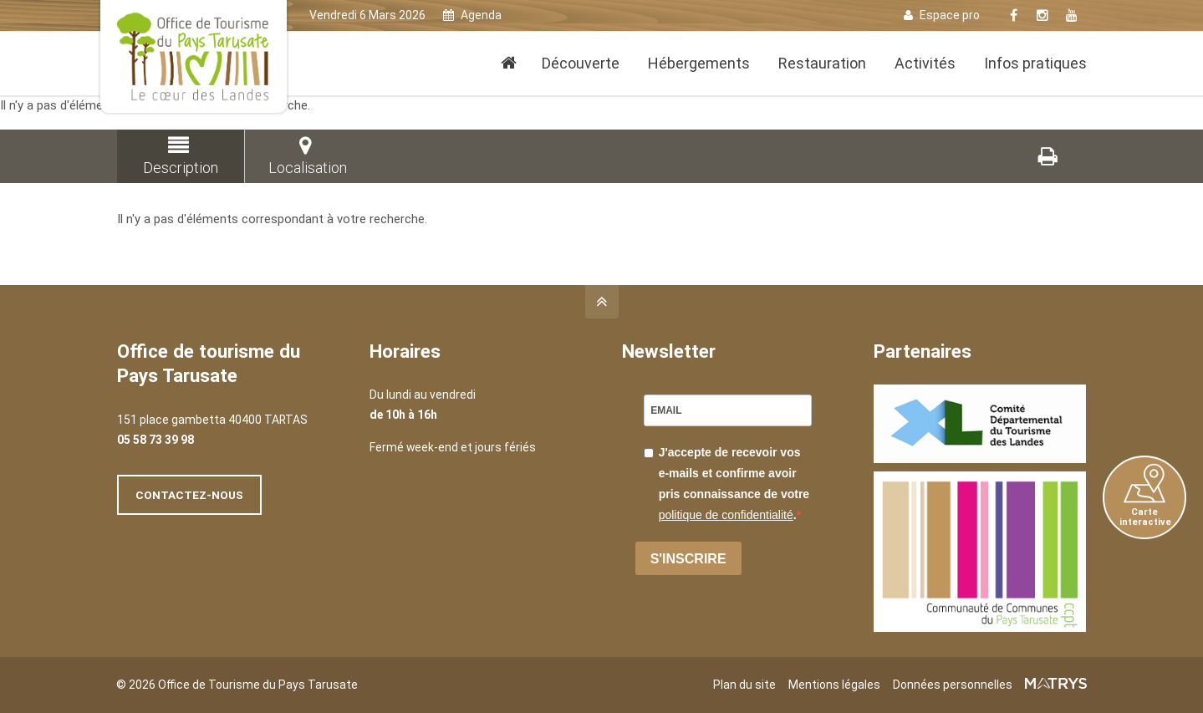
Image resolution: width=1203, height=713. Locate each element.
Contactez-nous (189, 495)
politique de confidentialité (726, 515)
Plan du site (744, 684)
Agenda (472, 15)
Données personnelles (952, 684)
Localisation (305, 155)
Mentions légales (834, 684)
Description (178, 155)
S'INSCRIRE (688, 559)
